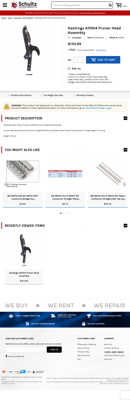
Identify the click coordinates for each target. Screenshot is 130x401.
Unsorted (17, 26)
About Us (108, 353)
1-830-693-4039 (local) (114, 364)
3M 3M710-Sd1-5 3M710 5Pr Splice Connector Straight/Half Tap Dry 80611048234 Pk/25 (107, 206)
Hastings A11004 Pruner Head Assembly (24, 283)
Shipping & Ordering (86, 353)
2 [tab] (63, 221)
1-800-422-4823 (114, 360)
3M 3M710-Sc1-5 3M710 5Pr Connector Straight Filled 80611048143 (65, 206)
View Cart (108, 367)
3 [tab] (66, 221)
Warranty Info (83, 364)
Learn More (101, 58)
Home (3, 26)
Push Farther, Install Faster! (92, 21)
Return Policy (83, 356)
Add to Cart (103, 68)
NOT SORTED (28, 26)
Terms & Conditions (12, 385)
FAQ (79, 367)
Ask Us (74, 77)
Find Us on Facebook (14, 364)
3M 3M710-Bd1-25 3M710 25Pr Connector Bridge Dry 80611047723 (22, 206)
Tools (10, 26)
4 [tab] (69, 221)
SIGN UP (54, 358)
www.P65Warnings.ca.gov (98, 116)
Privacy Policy (83, 360)
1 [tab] (60, 221)
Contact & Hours (111, 356)
